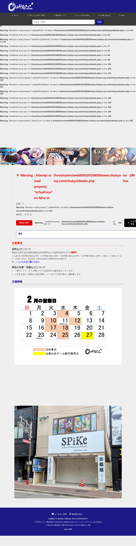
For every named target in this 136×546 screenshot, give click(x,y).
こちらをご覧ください (30, 262)
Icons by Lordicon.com (65, 522)
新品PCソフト (59, 15)
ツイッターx (81, 522)
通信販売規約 (75, 514)
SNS (121, 15)
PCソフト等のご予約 (36, 15)
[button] (3, 156)
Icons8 (98, 522)
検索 (100, 22)
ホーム (15, 15)
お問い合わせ (104, 15)
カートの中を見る (82, 15)
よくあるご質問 (59, 514)
